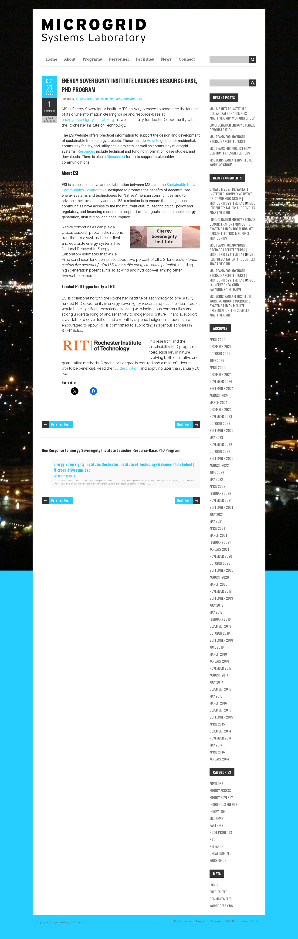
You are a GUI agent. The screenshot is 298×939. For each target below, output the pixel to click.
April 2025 (217, 367)
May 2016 (216, 695)
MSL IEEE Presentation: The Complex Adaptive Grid (232, 207)
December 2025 (221, 346)
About (70, 59)
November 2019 (221, 591)
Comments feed (221, 898)
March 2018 (218, 654)
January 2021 (219, 549)
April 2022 (217, 486)
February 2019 (220, 619)
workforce (218, 860)
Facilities (145, 59)
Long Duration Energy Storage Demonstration (232, 127)
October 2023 (220, 423)
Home (51, 59)
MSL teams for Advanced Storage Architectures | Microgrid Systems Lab (228, 249)
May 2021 (216, 521)
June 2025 (217, 360)
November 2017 (220, 668)
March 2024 (218, 402)
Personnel (119, 59)
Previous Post (61, 424)
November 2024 (221, 381)
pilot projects (221, 832)
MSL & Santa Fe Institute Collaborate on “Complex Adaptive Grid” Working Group (232, 113)
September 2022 (222, 458)
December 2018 (220, 626)
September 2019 (221, 598)
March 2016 (218, 702)
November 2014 (221, 737)
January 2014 (219, 758)
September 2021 (221, 507)
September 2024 (222, 388)
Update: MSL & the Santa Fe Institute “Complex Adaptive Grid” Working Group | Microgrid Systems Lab (231, 196)
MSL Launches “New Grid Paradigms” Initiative (232, 284)
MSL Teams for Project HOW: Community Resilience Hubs (230, 150)
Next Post (184, 424)
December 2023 (221, 409)
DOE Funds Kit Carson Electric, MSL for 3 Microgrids (231, 233)
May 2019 (216, 612)
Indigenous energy (223, 804)
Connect (187, 59)
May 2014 (216, 744)
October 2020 (220, 563)
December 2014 (220, 730)
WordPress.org (221, 905)
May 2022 (216, 479)
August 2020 (219, 577)
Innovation (101, 98)
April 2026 (217, 339)
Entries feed (218, 891)
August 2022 (219, 465)
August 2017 (219, 675)
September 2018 (221, 640)
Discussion (116, 157)
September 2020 (222, 570)
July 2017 (216, 681)
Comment (49, 110)
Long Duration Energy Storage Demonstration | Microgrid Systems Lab (232, 224)
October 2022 (220, 451)
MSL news (116, 98)
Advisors (216, 783)
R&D (139, 98)
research (217, 846)
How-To (153, 140)
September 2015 (221, 716)
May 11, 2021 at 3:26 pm (65, 476)
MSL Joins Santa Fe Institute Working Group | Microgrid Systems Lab (231, 301)
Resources (86, 151)
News (166, 59)
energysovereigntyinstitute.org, (89, 119)
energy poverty (221, 797)
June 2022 (217, 472)
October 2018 (220, 633)
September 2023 (222, 430)
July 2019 (216, 605)
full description (126, 368)
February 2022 (220, 493)
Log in (214, 884)
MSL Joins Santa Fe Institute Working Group (231, 162)
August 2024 (219, 395)
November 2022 (221, 444)
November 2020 (221, 556)
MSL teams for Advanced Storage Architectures (227, 139)
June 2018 (217, 647)
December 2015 (220, 709)
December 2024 (221, 374)
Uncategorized (220, 853)
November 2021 (221, 500)
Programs (92, 59)
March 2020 (218, 584)
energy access (84, 98)
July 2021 (216, 514)
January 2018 (219, 661)
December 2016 (220, 688)
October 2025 (220, 353)
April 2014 (217, 751)
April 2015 (217, 723)
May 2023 (216, 437)
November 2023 (221, 416)
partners (129, 98)
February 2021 (220, 542)
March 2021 (218, 535)
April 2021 (217, 528)
